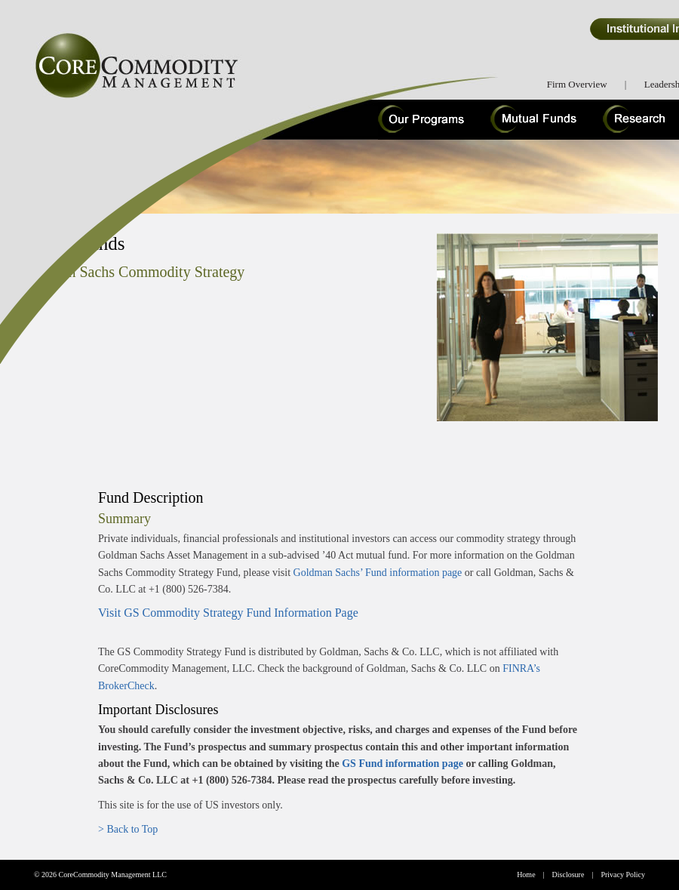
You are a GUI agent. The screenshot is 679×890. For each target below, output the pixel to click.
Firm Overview (577, 84)
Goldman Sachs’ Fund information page (377, 572)
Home (526, 874)
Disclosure (568, 874)
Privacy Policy (623, 874)
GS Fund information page (402, 763)
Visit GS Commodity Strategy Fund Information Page (228, 612)
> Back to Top (128, 829)
